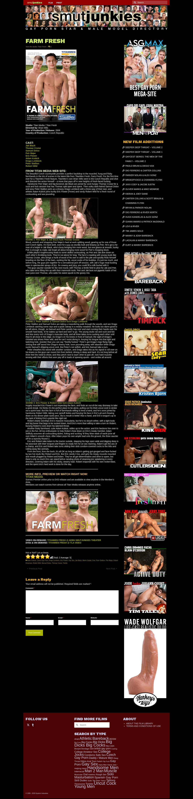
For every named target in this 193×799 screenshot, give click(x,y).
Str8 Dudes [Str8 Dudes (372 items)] (80, 780)
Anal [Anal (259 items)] (76, 739)
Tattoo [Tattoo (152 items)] (103, 781)
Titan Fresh (42, 47)
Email (61, 618)
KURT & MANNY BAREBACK (139, 245)
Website (94, 618)
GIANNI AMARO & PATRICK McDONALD (145, 221)
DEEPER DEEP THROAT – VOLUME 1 (144, 152)
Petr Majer (109, 560)
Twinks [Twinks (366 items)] (89, 783)
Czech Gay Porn (42, 560)
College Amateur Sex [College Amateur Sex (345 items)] (85, 751)
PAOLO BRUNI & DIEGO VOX (139, 166)
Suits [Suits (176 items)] (90, 781)
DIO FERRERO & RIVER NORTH (141, 212)
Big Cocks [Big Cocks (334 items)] (86, 742)
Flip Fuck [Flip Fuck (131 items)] (106, 761)
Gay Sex (71, 560)
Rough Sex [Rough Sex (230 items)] (101, 774)
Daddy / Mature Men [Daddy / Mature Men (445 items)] (101, 757)
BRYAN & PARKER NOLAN (138, 207)
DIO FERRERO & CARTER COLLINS (143, 170)
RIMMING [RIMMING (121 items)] (91, 775)
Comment (30, 588)
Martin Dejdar (86, 560)
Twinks (65, 563)
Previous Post (35, 568)
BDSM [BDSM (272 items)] (112, 739)
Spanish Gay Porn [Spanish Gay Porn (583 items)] (106, 777)
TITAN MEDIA (34, 476)
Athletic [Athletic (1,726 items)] (85, 738)
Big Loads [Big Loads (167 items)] (110, 746)
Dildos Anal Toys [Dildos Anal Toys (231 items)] (88, 761)
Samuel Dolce (46, 563)
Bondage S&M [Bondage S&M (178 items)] (87, 749)
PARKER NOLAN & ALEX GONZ (140, 175)
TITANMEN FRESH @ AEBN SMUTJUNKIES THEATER (74, 540)
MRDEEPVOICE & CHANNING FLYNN (143, 180)
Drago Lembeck (54, 560)
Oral (93, 560)
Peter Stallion (100, 560)
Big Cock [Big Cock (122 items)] (77, 742)
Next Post (110, 568)
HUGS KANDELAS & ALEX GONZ (141, 217)
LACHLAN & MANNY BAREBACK (141, 240)
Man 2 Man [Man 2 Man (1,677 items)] (94, 771)
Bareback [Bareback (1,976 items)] (100, 738)
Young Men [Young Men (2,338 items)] (84, 786)
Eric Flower (64, 560)
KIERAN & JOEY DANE (136, 194)
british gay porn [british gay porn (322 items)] (102, 748)
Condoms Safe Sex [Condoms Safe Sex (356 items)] (95, 755)
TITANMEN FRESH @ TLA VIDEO (64, 543)
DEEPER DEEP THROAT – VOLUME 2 (144, 147)
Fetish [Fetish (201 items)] (99, 761)
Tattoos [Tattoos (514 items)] (110, 780)
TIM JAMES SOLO (134, 231)
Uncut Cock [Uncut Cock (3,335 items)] (105, 783)
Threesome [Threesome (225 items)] (79, 784)
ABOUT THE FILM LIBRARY (139, 723)
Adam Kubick (31, 560)
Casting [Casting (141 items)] (114, 749)
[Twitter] (28, 724)
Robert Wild (37, 563)
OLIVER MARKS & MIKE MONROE (142, 189)
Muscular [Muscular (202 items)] (78, 774)
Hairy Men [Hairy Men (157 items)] (102, 765)
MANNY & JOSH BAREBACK (139, 235)
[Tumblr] (33, 724)
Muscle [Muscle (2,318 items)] (110, 771)
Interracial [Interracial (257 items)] (79, 771)
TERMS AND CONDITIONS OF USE (143, 726)
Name (28, 618)
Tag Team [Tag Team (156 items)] (96, 781)
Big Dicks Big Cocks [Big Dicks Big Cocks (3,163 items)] (93, 743)
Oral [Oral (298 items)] (85, 774)
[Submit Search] (134, 2)
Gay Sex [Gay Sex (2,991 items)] (90, 764)
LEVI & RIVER (132, 226)
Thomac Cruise (57, 563)
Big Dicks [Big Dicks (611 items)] (99, 742)
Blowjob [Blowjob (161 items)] (77, 749)
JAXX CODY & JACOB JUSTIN (140, 184)
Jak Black (78, 560)
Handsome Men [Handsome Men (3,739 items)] (103, 767)
